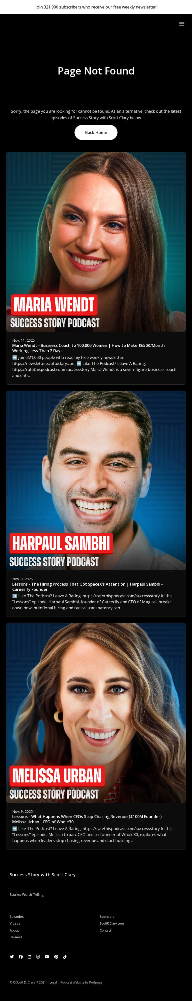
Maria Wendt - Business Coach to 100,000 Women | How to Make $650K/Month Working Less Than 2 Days (88, 348)
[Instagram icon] (38, 957)
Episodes (17, 916)
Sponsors (107, 916)
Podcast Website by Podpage (81, 982)
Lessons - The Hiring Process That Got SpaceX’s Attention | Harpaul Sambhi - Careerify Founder (87, 586)
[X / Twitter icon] (12, 957)
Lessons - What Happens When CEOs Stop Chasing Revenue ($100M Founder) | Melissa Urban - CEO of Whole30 (88, 819)
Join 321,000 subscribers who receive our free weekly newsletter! (96, 7)
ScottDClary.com (112, 923)
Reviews (16, 937)
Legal (53, 982)
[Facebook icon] (21, 957)
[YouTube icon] (47, 957)
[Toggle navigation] (181, 23)
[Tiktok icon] (65, 957)
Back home (96, 132)
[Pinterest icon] (56, 957)
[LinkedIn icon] (29, 957)
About (14, 930)
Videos (15, 923)
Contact (105, 930)
